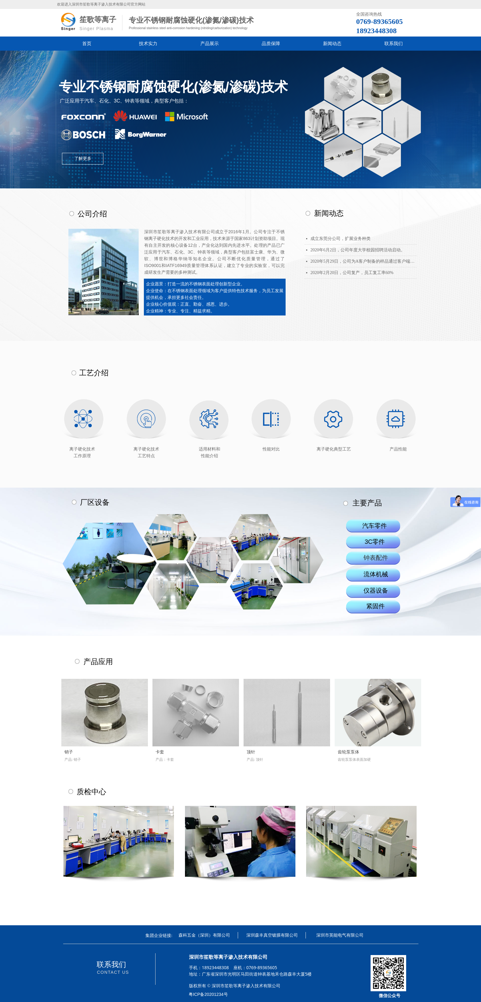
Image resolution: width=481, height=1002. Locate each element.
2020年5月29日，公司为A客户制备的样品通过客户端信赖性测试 (363, 261)
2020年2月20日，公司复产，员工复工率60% (352, 272)
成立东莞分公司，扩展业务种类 (340, 238)
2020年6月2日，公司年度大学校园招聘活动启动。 (357, 250)
